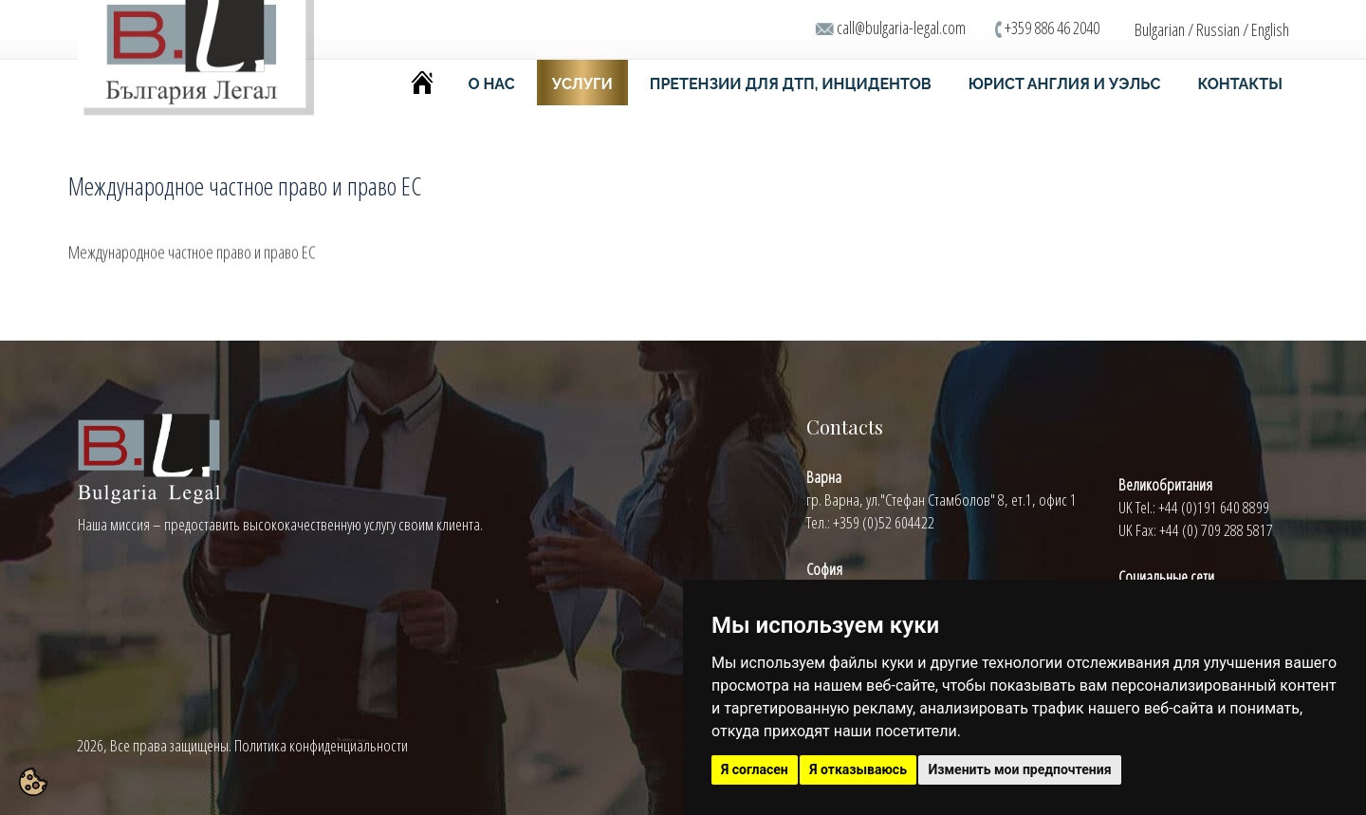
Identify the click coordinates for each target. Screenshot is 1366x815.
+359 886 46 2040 (1052, 27)
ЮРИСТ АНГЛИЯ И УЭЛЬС (1065, 84)
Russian (1218, 29)
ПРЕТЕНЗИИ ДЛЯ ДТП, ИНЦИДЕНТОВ (791, 84)
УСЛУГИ (582, 84)
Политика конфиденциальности (321, 745)
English (1270, 29)
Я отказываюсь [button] (858, 769)
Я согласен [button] (754, 769)
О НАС (492, 84)
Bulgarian (1160, 29)
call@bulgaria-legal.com (901, 27)
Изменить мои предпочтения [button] (1019, 769)
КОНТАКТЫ (1240, 84)
